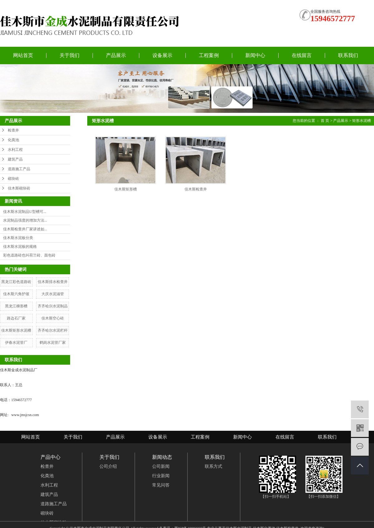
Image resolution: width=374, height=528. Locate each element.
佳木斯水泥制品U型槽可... (24, 211)
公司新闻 (161, 466)
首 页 (325, 120)
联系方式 (213, 466)
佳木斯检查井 (196, 189)
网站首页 (23, 55)
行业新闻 (161, 475)
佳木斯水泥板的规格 (20, 246)
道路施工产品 (19, 169)
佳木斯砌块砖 (19, 188)
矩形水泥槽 (361, 120)
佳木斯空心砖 (52, 318)
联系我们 (348, 55)
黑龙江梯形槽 (16, 306)
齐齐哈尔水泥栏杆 (53, 330)
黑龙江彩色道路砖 (16, 282)
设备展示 (162, 55)
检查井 (13, 130)
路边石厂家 (16, 318)
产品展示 (116, 55)
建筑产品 (15, 159)
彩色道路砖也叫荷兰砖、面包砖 (29, 255)
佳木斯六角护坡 (16, 294)
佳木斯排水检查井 (53, 282)
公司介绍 (108, 466)
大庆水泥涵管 (52, 294)
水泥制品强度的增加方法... (25, 220)
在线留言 (302, 55)
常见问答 (161, 485)
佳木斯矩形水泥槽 (16, 330)
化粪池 (13, 140)
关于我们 (69, 55)
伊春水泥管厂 (16, 342)
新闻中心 (255, 55)
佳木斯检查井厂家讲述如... (25, 229)
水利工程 (15, 149)
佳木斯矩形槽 (125, 189)
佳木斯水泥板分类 (18, 238)
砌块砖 (13, 178)
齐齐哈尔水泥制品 (53, 306)
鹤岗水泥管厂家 (53, 342)
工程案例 (209, 55)
